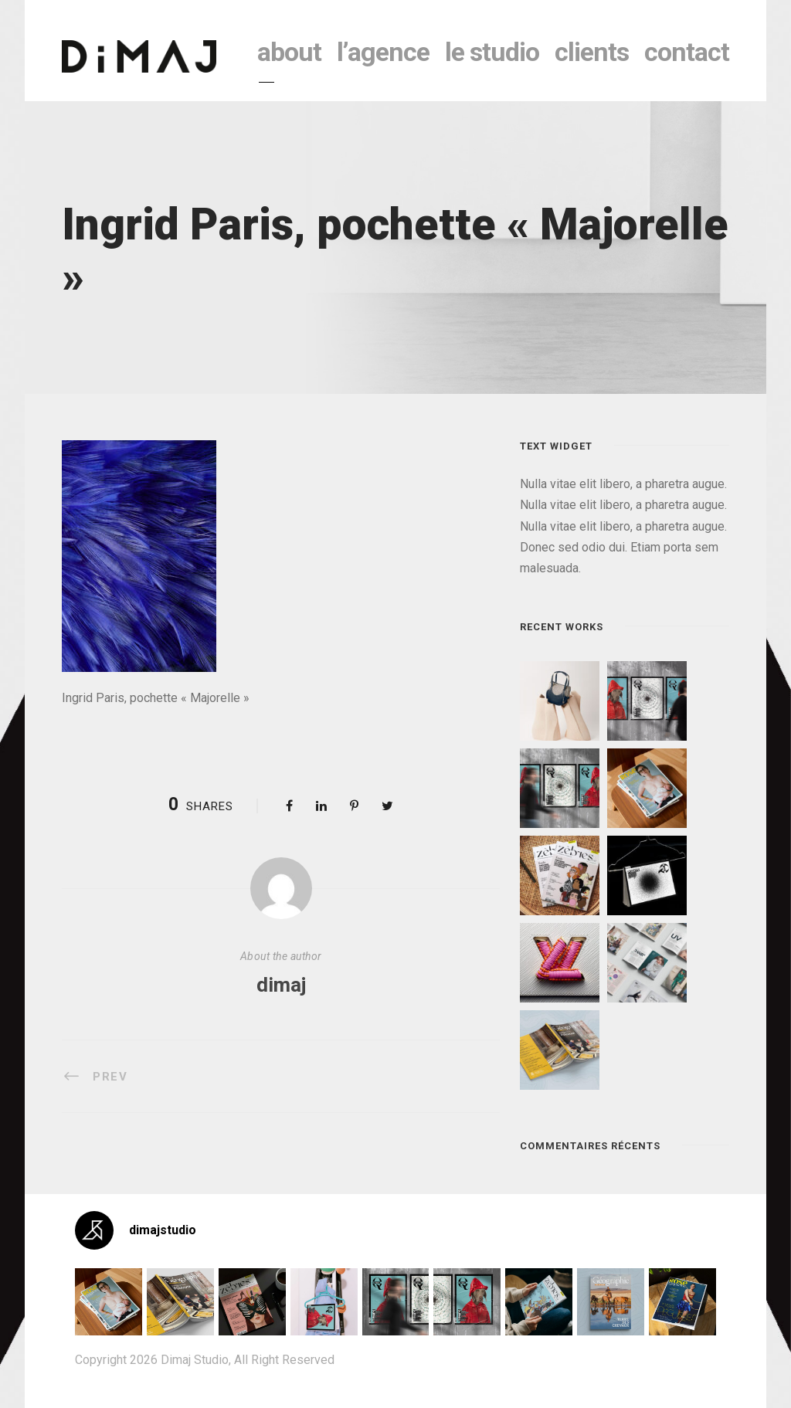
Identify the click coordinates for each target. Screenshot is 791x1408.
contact (686, 51)
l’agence (383, 51)
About (289, 51)
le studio (492, 51)
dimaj (281, 984)
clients (592, 51)
